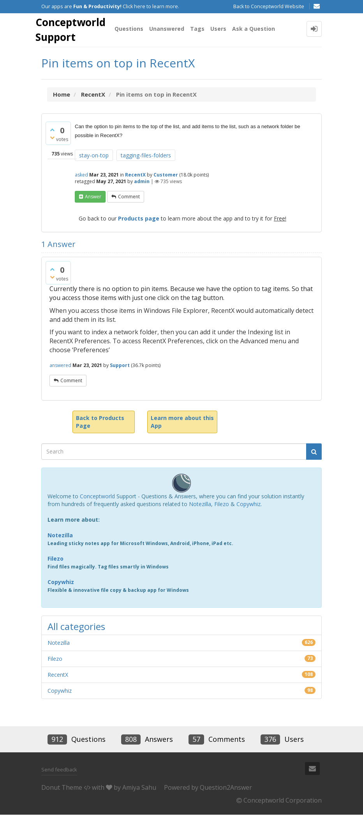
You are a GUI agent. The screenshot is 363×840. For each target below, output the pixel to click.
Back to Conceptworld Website (268, 6)
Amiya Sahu (139, 812)
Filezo (221, 529)
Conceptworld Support (75, 31)
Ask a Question (260, 56)
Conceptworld (97, 521)
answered (60, 390)
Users (225, 56)
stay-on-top (94, 180)
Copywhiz (248, 529)
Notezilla (200, 529)
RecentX (135, 200)
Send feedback (59, 794)
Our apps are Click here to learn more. (110, 6)
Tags (204, 56)
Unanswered (173, 56)
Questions (135, 56)
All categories (76, 651)
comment (129, 222)
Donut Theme (61, 812)
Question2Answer (226, 812)
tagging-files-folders (146, 180)
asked (81, 200)
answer (93, 222)
